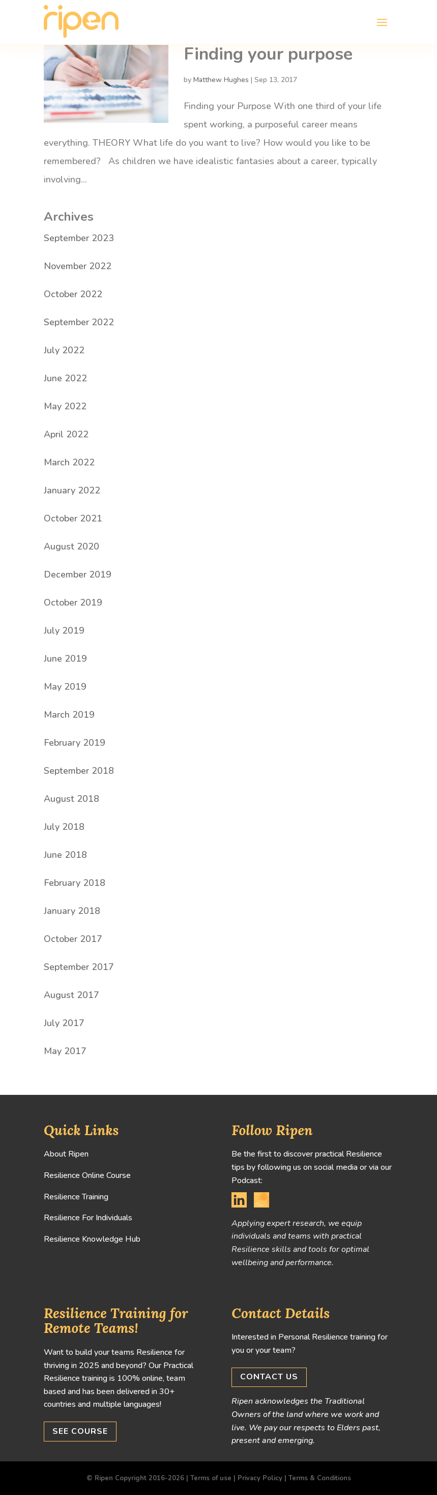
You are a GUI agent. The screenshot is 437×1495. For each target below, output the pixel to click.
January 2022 (72, 490)
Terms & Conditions (319, 1478)
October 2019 (73, 602)
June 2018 (65, 855)
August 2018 (71, 799)
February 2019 (74, 743)
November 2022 (77, 266)
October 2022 (73, 294)
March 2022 (69, 462)
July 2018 (64, 827)
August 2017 (71, 995)
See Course (80, 1431)
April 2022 (66, 434)
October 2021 (73, 518)
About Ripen (66, 1154)
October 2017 (73, 939)
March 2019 (69, 715)
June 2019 (65, 658)
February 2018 (74, 883)
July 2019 (64, 630)
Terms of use (210, 1478)
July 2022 (64, 350)
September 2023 (79, 238)
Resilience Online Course (87, 1175)
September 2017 (79, 967)
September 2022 (79, 322)
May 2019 (65, 686)
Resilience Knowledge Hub (92, 1239)
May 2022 (65, 406)
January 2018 (72, 911)
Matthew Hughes (221, 80)
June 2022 (65, 378)
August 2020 (71, 546)
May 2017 (65, 1051)
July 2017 (64, 1023)
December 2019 (77, 574)
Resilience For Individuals (88, 1217)
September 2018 (79, 771)
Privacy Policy (260, 1478)
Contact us (269, 1376)
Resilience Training (76, 1196)
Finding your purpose (268, 54)
